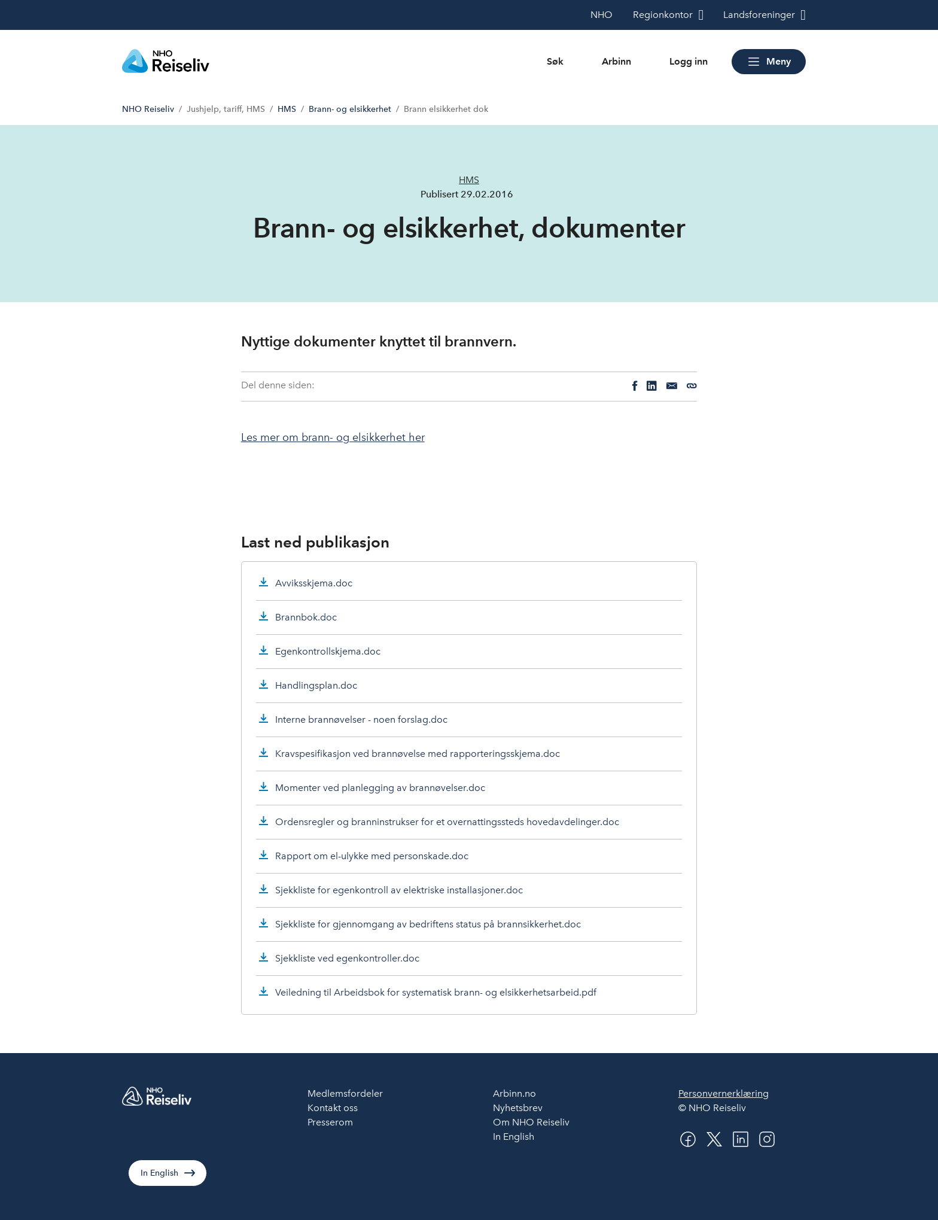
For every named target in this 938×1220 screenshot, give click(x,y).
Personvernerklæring (723, 1093)
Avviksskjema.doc (313, 583)
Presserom (330, 1122)
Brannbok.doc (306, 617)
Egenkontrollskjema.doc (327, 651)
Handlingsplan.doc (316, 685)
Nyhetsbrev (518, 1107)
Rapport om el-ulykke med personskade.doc (371, 856)
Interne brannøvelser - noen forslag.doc (361, 719)
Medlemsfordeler (345, 1093)
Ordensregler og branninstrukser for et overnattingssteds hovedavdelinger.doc (447, 821)
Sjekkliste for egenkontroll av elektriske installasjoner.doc (399, 890)
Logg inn (688, 61)
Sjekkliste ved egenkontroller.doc (347, 958)
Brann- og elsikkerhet (350, 109)
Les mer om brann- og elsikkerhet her (333, 437)
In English (159, 1173)
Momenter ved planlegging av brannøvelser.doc (380, 787)
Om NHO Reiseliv (531, 1122)
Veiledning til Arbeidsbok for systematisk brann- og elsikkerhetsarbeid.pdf (435, 992)
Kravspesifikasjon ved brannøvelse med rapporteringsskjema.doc (417, 753)
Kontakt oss (332, 1107)
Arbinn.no (514, 1093)
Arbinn (616, 61)
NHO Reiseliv (148, 109)
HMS (287, 109)
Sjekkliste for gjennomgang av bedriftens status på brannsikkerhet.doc (428, 924)
